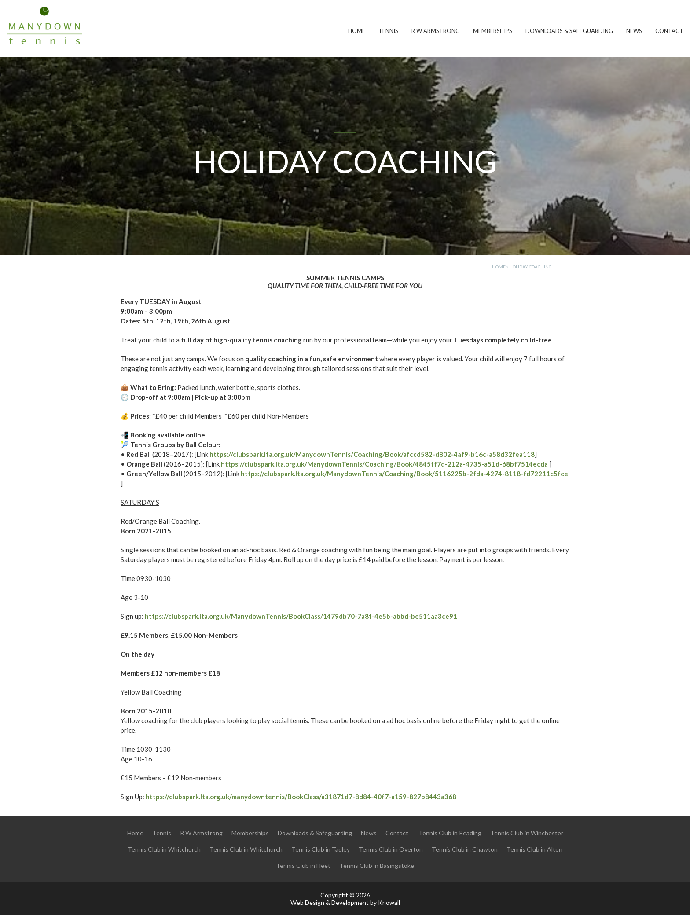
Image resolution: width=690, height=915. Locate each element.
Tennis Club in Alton (534, 849)
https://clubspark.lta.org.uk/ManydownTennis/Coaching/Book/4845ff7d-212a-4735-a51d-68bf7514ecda (384, 464)
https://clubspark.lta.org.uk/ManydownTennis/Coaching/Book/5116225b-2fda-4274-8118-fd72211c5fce (404, 474)
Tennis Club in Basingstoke (376, 865)
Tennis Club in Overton (391, 849)
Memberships (492, 30)
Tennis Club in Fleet (303, 865)
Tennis (388, 30)
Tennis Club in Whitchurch (164, 849)
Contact (669, 30)
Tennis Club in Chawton (465, 849)
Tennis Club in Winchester (526, 833)
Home (356, 30)
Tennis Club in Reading (449, 833)
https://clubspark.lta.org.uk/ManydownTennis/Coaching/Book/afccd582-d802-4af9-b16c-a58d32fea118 (372, 454)
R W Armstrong (435, 30)
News (634, 30)
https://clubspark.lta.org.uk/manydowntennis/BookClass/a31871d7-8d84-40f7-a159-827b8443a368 (301, 797)
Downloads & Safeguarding (569, 30)
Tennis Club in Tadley (320, 849)
